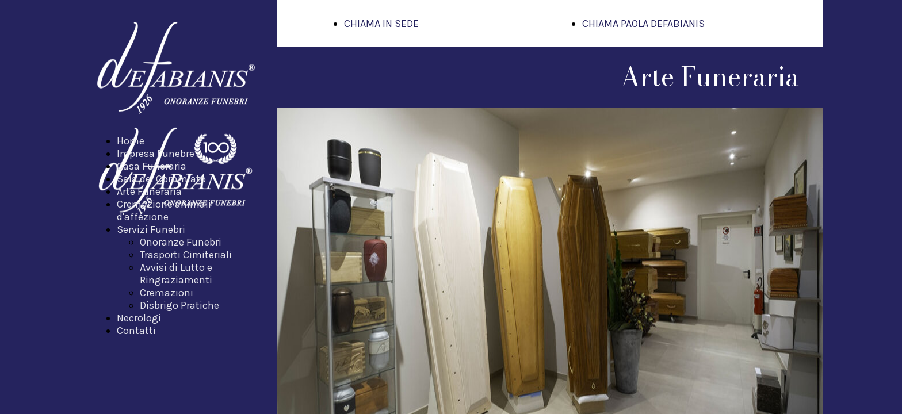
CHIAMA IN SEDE (381, 23)
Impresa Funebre (155, 153)
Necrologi (139, 318)
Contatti (136, 330)
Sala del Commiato (161, 178)
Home (130, 141)
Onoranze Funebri (180, 242)
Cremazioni (166, 292)
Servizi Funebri (151, 229)
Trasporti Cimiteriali (186, 254)
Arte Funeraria (149, 191)
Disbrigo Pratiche (179, 305)
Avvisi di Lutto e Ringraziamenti (176, 273)
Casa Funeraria (151, 166)
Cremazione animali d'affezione (164, 210)
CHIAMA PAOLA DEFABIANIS (643, 23)
